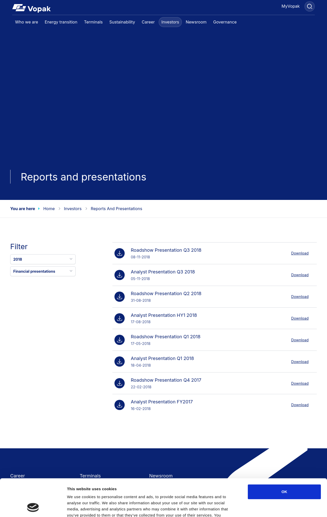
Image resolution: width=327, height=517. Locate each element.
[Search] (310, 6)
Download (300, 253)
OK (284, 456)
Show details (268, 507)
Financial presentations (43, 270)
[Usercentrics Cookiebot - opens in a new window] (33, 507)
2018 (43, 258)
